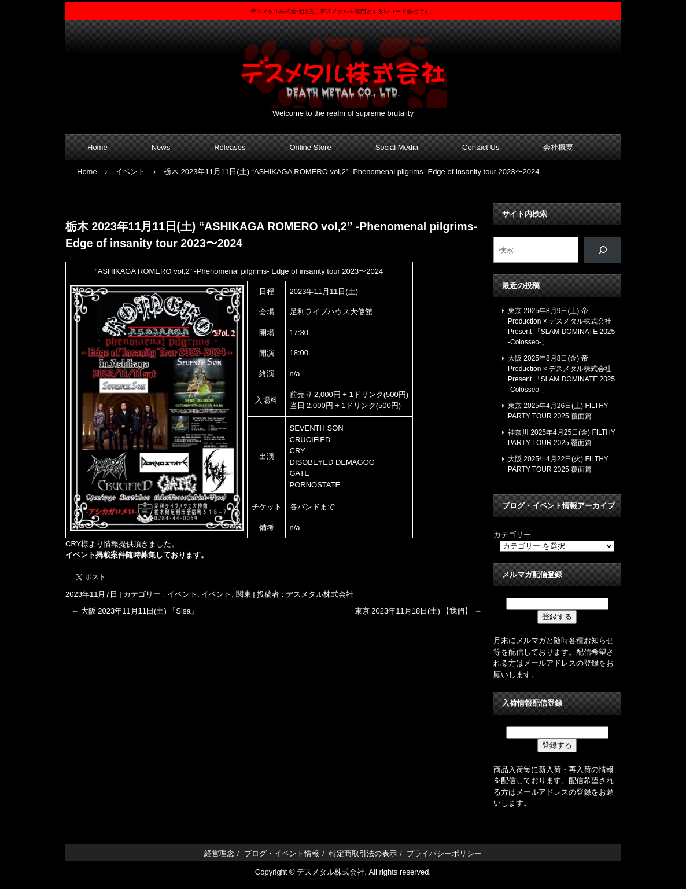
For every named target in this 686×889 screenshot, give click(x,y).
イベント (182, 594)
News (161, 147)
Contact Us (480, 147)
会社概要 (558, 147)
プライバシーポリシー (444, 853)
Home (97, 147)
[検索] (602, 250)
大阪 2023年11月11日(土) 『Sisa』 (134, 611)
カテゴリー (512, 534)
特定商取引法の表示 (363, 853)
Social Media (396, 147)
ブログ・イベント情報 (281, 853)
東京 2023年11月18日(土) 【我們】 (418, 611)
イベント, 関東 (225, 594)
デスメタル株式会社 (343, 66)
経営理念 (219, 853)
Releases (229, 147)
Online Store (310, 147)
